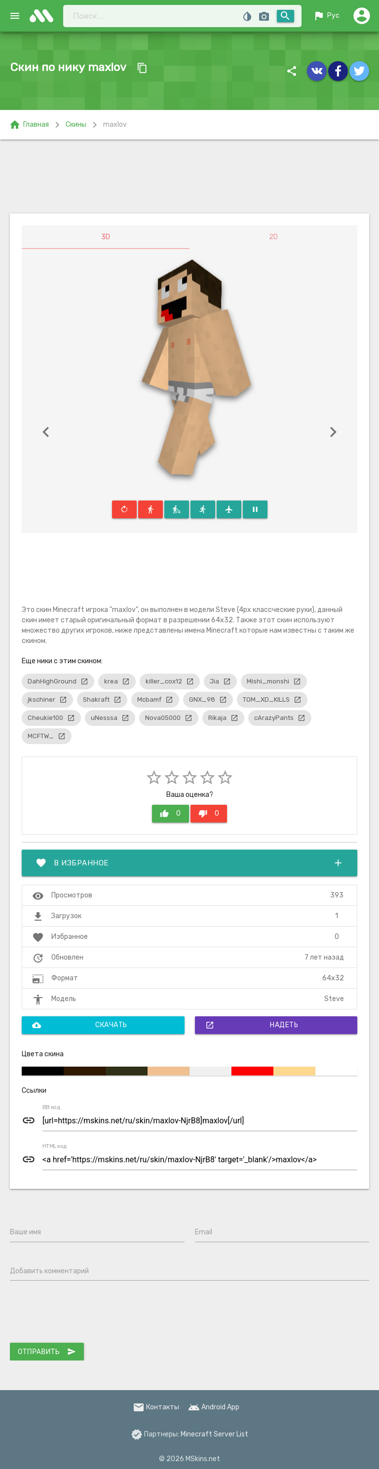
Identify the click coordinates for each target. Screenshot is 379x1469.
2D (273, 237)
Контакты (156, 1407)
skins (44, 16)
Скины (76, 124)
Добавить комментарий (49, 1271)
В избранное (189, 863)
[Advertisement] (189, 176)
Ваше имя (25, 1232)
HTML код (54, 1146)
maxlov (115, 124)
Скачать (79, 1025)
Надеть (252, 1025)
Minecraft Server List (214, 1434)
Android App (213, 1407)
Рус (326, 16)
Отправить (47, 1352)
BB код (51, 1107)
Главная (29, 125)
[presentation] (85, 1313)
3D (105, 237)
